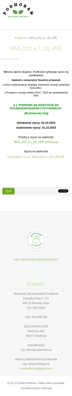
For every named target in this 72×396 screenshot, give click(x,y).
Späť (8, 191)
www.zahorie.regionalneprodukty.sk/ (36, 259)
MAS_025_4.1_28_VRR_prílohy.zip (36, 142)
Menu (63, 7)
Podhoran (21, 38)
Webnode (46, 388)
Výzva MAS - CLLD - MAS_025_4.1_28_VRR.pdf (36, 156)
